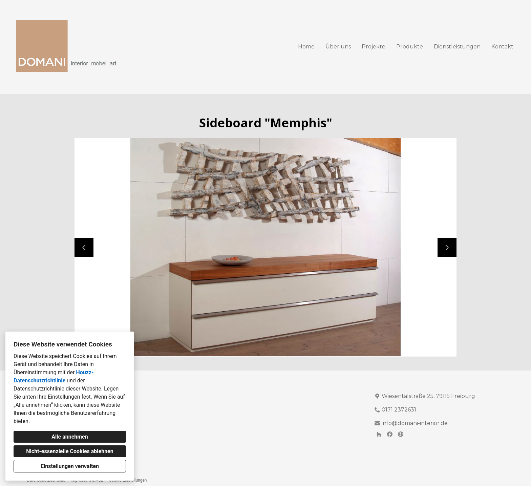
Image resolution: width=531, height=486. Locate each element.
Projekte (373, 46)
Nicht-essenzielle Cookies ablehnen (69, 451)
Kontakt (502, 46)
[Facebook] (389, 434)
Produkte (409, 46)
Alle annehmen (69, 437)
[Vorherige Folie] (84, 247)
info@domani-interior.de (415, 423)
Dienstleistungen (457, 46)
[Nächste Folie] (447, 247)
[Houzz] (379, 434)
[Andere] (400, 434)
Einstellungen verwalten (70, 466)
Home (306, 46)
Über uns (338, 46)
